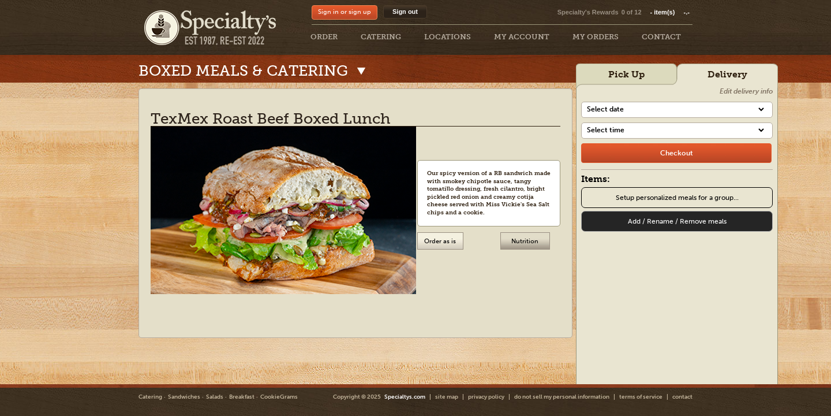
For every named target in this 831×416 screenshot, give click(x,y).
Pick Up (626, 74)
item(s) (670, 12)
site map (446, 396)
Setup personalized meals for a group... (677, 198)
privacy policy (486, 396)
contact (682, 396)
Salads (214, 396)
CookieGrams (279, 396)
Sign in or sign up (344, 12)
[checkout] (676, 153)
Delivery (727, 74)
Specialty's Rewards (588, 12)
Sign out (405, 11)
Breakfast (241, 396)
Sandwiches (184, 396)
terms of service (640, 396)
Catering (150, 396)
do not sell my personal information (561, 396)
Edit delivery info (746, 91)
